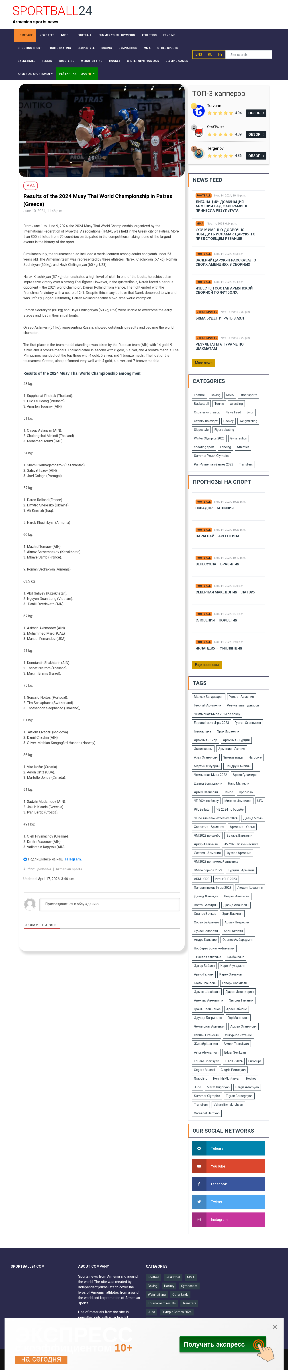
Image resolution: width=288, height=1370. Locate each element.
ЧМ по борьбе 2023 (208, 870)
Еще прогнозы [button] (207, 665)
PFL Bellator (202, 809)
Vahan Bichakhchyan (228, 1104)
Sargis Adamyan (247, 1087)
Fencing (225, 447)
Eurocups (254, 1061)
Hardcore (255, 757)
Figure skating (224, 429)
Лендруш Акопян (238, 766)
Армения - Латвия (231, 749)
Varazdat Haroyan (207, 1113)
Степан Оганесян (206, 1035)
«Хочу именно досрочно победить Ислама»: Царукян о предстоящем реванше (225, 234)
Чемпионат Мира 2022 (210, 775)
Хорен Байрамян (206, 922)
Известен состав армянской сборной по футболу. (224, 290)
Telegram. (73, 859)
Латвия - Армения (207, 853)
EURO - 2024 (234, 1061)
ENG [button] (198, 54)
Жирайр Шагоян (206, 1044)
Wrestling (236, 403)
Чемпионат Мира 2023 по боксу (217, 714)
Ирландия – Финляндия (219, 648)
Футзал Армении (239, 853)
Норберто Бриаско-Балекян (214, 948)
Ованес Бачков (205, 913)
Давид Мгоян (253, 818)
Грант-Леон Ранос (207, 1009)
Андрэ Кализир (205, 939)
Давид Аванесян (236, 905)
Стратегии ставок (207, 412)
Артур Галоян (204, 974)
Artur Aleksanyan (206, 1052)
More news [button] (203, 363)
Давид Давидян (206, 896)
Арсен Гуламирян (245, 775)
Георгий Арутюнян (207, 705)
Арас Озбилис (236, 1009)
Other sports (206, 312)
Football (203, 195)
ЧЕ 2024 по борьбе (230, 809)
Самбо (228, 792)
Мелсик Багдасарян (208, 696)
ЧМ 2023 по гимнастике (241, 844)
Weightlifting (248, 421)
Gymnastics (238, 438)
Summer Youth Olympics (211, 455)
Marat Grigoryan (218, 1087)
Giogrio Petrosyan (233, 1070)
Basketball (201, 403)
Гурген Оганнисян (248, 722)
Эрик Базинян (232, 913)
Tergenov (215, 148)
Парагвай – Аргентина (217, 536)
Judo (197, 1087)
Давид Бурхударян (208, 783)
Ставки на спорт (206, 421)
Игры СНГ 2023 (226, 879)
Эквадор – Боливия (215, 508)
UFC (260, 801)
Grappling (200, 1078)
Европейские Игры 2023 (211, 722)
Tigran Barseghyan (239, 1096)
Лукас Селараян (206, 931)
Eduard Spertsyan (206, 1061)
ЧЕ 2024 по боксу (206, 801)
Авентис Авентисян (208, 1000)
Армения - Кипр (205, 740)
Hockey (228, 421)
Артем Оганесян (206, 792)
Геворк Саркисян (234, 983)
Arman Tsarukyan (236, 1044)
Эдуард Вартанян (239, 835)
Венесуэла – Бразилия (217, 564)
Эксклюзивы (203, 749)
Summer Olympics (207, 1096)
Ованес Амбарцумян (238, 939)
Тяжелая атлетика (207, 957)
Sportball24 (44, 869)
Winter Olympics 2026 (209, 438)
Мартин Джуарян (207, 766)
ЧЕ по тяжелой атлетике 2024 (215, 818)
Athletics (243, 447)
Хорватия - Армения (209, 827)
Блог (250, 412)
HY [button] (220, 54)
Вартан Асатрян (206, 905)
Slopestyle (201, 429)
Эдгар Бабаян (204, 965)
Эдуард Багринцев (208, 1018)
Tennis (219, 403)
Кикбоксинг (235, 957)
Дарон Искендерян (239, 992)
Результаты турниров (243, 705)
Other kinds (180, 1294)
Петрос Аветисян (236, 896)
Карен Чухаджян (233, 965)
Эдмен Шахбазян (207, 992)
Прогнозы (246, 792)
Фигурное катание (238, 1035)
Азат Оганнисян (206, 757)
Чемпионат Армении (209, 1026)
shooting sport (204, 447)
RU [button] (210, 54)
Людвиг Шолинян (250, 887)
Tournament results (162, 1303)
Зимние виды (233, 757)
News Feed (233, 412)
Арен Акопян (233, 931)
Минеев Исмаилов (238, 801)
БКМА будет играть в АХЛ (220, 318)
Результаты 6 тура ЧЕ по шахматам (220, 346)
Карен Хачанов (230, 974)
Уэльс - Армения (241, 696)
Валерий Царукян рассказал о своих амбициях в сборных (226, 262)
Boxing (216, 395)
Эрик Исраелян (228, 731)
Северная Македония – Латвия (225, 592)
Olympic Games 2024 (177, 1312)
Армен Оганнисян (243, 1026)
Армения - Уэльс (242, 827)
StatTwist (215, 127)
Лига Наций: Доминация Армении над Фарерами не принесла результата (222, 206)
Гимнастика (202, 731)
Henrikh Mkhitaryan (226, 1078)
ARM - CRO (202, 879)
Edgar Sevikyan (235, 1052)
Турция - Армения (241, 870)
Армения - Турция (236, 740)
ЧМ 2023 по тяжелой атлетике (216, 861)
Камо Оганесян (205, 983)
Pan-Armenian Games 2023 (213, 464)
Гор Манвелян (238, 1018)
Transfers (246, 464)
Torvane (214, 105)
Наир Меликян (238, 783)
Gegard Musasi (204, 1070)
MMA (199, 223)
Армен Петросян (237, 922)
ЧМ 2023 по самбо (207, 835)
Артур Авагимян (206, 844)
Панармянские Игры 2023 (212, 887)
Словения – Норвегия (216, 620)
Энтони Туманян (241, 1000)
